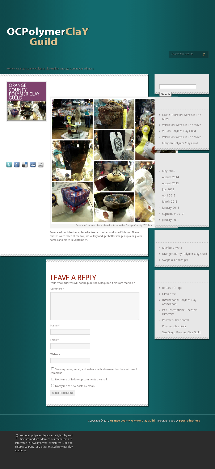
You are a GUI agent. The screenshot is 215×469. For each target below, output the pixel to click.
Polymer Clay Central (175, 320)
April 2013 (169, 195)
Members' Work (172, 247)
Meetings (11, 57)
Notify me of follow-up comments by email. (81, 384)
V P (164, 131)
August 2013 (170, 183)
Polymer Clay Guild (184, 131)
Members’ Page (15, 57)
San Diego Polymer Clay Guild (181, 332)
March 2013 (170, 201)
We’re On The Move (188, 125)
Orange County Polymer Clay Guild (37, 68)
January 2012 (170, 219)
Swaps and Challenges (18, 57)
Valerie (166, 125)
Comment (57, 288)
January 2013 (170, 207)
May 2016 (168, 171)
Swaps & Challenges (175, 260)
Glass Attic (169, 294)
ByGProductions (189, 425)
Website (55, 359)
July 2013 (168, 189)
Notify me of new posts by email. (75, 391)
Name (55, 330)
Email (54, 345)
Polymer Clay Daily (174, 326)
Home (8, 57)
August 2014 (170, 177)
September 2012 (173, 213)
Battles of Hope (172, 288)
